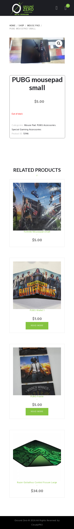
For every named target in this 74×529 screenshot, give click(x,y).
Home (12, 25)
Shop (21, 25)
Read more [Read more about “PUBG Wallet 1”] (37, 325)
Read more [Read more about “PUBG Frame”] (37, 411)
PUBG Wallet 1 (37, 310)
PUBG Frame (37, 397)
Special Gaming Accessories (26, 130)
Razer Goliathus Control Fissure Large (37, 483)
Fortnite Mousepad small (37, 232)
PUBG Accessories (46, 125)
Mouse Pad (33, 25)
